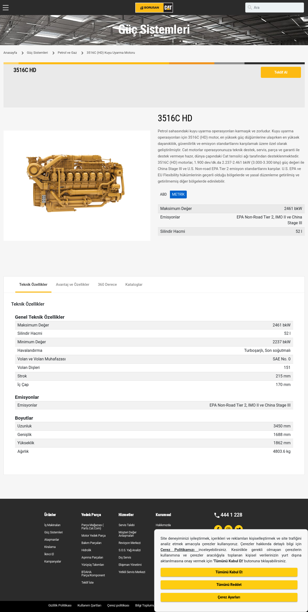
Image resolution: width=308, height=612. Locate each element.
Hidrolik (86, 550)
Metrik (178, 194)
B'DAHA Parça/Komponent (93, 573)
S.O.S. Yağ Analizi (129, 550)
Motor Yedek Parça (93, 535)
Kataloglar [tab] (133, 284)
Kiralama (49, 547)
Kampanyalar (52, 561)
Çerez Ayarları (229, 597)
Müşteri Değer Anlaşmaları (127, 534)
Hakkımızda (163, 525)
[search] (274, 8)
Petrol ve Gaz (67, 52)
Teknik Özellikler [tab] (33, 284)
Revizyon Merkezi (129, 543)
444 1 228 (231, 515)
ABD (163, 194)
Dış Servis (124, 557)
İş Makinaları (52, 525)
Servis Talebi (126, 525)
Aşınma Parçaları (92, 557)
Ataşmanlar (51, 539)
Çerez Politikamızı (180, 549)
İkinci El (49, 554)
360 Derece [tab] (107, 284)
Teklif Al (280, 72)
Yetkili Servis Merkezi (131, 572)
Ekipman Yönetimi (129, 565)
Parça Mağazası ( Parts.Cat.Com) (92, 526)
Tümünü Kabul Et (229, 572)
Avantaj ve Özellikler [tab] (72, 284)
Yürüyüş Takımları (92, 565)
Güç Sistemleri (37, 52)
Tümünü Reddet (228, 585)
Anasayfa (10, 52)
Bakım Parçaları (91, 543)
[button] (146, 135)
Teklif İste (87, 582)
